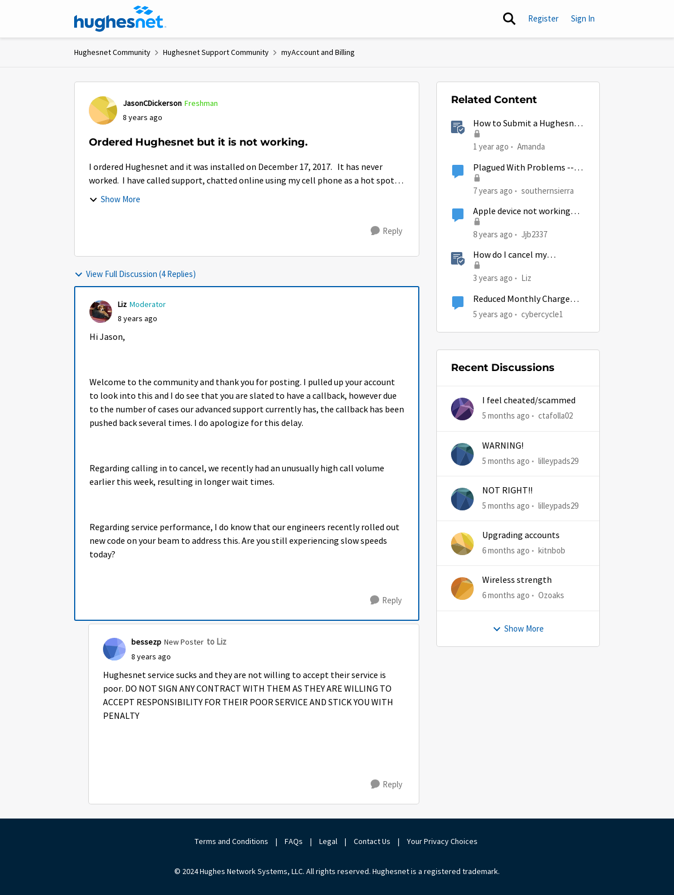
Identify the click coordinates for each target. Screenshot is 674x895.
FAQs (294, 841)
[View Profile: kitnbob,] (462, 543)
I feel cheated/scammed (529, 400)
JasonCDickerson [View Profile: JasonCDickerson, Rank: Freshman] (152, 103)
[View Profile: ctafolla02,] (462, 409)
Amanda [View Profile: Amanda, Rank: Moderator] (531, 146)
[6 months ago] (506, 550)
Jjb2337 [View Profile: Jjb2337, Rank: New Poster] (534, 234)
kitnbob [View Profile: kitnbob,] (551, 550)
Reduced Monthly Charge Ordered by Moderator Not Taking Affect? (524, 299)
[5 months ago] (506, 416)
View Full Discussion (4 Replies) (135, 273)
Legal (328, 841)
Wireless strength (517, 580)
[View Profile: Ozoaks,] (462, 588)
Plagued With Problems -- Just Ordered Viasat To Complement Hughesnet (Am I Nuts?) (523, 168)
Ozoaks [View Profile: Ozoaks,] (551, 595)
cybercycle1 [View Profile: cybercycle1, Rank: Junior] (542, 313)
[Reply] (386, 231)
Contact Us (372, 841)
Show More (114, 199)
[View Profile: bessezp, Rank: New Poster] (114, 649)
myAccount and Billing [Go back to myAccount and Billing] (318, 52)
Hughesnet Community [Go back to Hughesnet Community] (112, 52)
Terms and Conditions (231, 841)
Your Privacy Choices (443, 841)
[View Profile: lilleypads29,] (462, 454)
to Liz (216, 641)
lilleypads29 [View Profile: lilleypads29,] (558, 460)
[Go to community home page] (120, 19)
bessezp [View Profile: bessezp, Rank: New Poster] (146, 642)
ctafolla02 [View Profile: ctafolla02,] (555, 415)
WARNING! (502, 445)
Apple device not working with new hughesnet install (526, 212)
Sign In (583, 18)
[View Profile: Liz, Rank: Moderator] (100, 311)
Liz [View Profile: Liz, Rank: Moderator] (122, 304)
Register (543, 18)
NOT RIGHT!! (507, 490)
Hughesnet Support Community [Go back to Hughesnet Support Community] (216, 52)
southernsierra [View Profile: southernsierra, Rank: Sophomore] (547, 190)
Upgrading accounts (521, 535)
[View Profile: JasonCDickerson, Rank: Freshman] (103, 110)
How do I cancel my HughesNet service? (511, 255)
